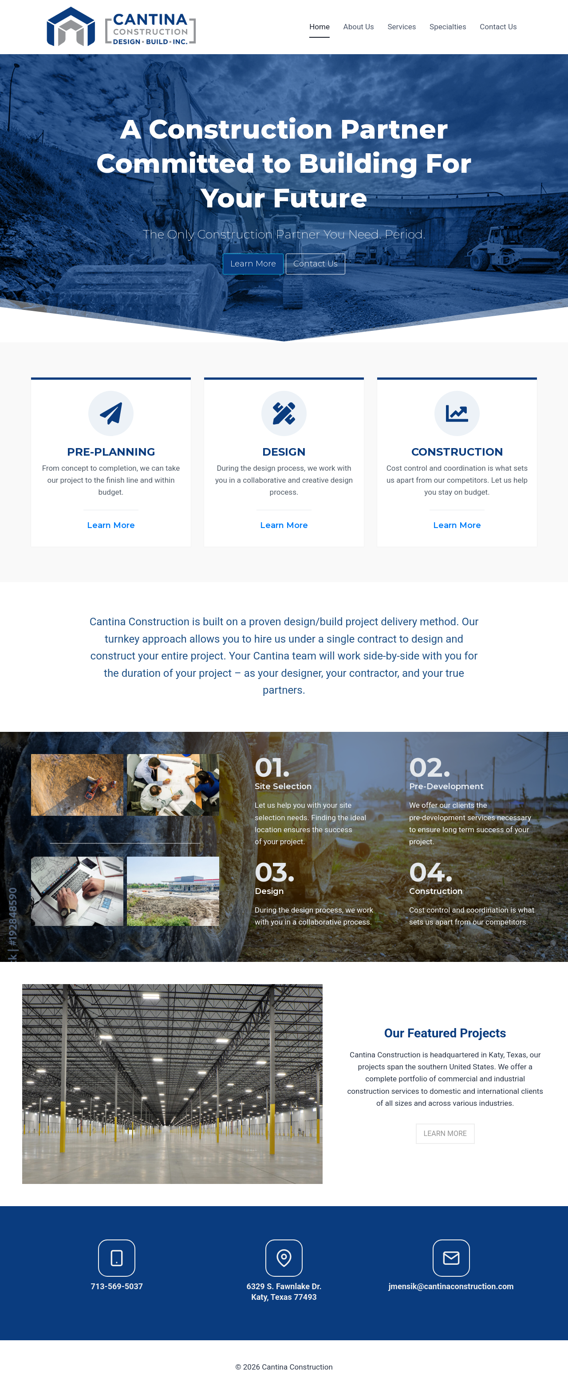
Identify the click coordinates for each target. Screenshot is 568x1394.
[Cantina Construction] (122, 27)
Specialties (448, 26)
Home (319, 26)
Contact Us (498, 26)
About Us (358, 26)
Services (401, 26)
